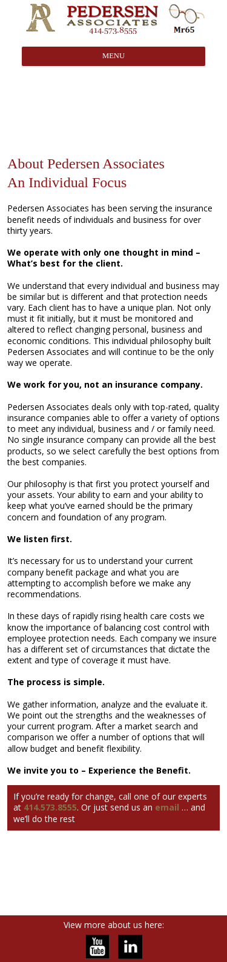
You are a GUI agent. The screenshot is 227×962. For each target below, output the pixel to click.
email (167, 807)
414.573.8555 (50, 807)
